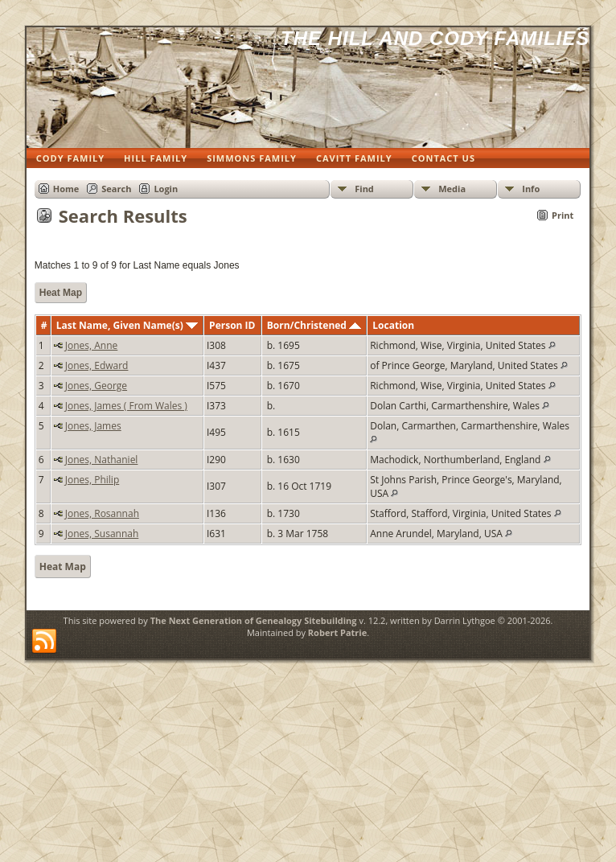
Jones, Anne (91, 345)
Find (364, 189)
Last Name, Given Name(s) (127, 325)
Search (116, 189)
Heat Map (60, 292)
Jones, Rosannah (102, 513)
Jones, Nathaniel (101, 459)
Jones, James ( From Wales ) (126, 406)
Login (166, 189)
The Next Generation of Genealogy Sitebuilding (253, 620)
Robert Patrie (337, 632)
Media (452, 189)
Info (531, 189)
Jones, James (93, 426)
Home (66, 189)
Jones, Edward (97, 365)
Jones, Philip (92, 479)
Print (562, 215)
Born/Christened (314, 325)
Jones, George (96, 385)
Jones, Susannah (102, 533)
